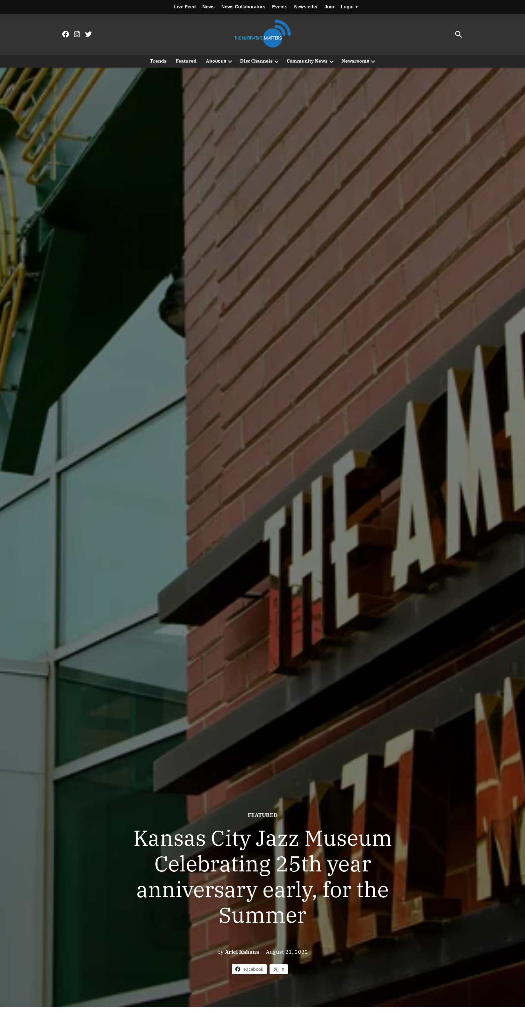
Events (280, 6)
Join (329, 6)
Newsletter (306, 6)
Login (349, 6)
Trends (158, 61)
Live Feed (185, 6)
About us (216, 61)
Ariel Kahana (242, 951)
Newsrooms (355, 61)
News (208, 6)
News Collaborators (243, 6)
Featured (186, 61)
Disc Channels (256, 61)
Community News (307, 61)
